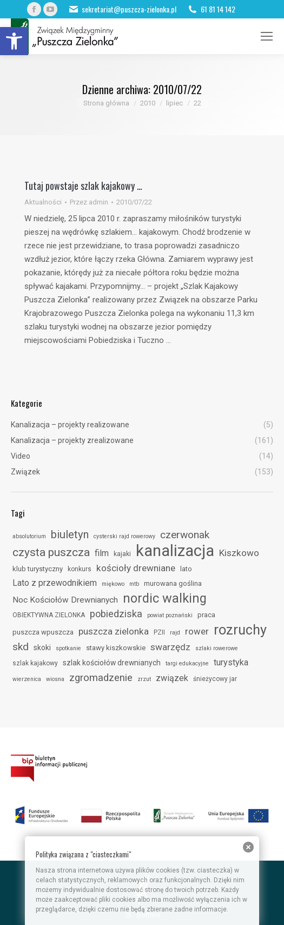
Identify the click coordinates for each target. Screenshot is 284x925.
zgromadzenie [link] (101, 678)
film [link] (102, 553)
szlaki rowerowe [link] (216, 648)
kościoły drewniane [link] (135, 568)
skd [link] (20, 646)
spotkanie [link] (68, 648)
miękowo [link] (113, 583)
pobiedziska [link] (116, 613)
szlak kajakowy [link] (35, 663)
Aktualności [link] (43, 202)
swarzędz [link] (170, 647)
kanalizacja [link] (175, 550)
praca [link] (206, 615)
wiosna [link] (55, 679)
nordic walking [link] (165, 598)
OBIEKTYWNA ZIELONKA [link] (48, 615)
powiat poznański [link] (170, 615)
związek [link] (172, 678)
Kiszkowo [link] (239, 552)
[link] (14, 41)
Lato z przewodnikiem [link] (54, 583)
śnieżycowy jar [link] (215, 679)
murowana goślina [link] (173, 583)
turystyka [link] (231, 662)
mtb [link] (134, 583)
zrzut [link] (144, 679)
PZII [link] (159, 632)
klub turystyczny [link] (37, 569)
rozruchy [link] (240, 629)
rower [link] (197, 631)
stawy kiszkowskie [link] (116, 648)
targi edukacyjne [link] (187, 663)
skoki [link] (42, 647)
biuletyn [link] (70, 534)
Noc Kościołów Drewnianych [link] (65, 600)
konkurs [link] (79, 569)
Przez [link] (89, 202)
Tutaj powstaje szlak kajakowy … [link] (83, 186)
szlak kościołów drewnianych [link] (112, 662)
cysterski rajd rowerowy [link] (124, 536)
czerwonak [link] (184, 534)
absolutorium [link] (29, 536)
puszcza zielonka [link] (113, 631)
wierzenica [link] (26, 679)
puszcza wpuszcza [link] (43, 632)
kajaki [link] (122, 554)
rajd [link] (175, 632)
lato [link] (186, 569)
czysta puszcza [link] (51, 552)
